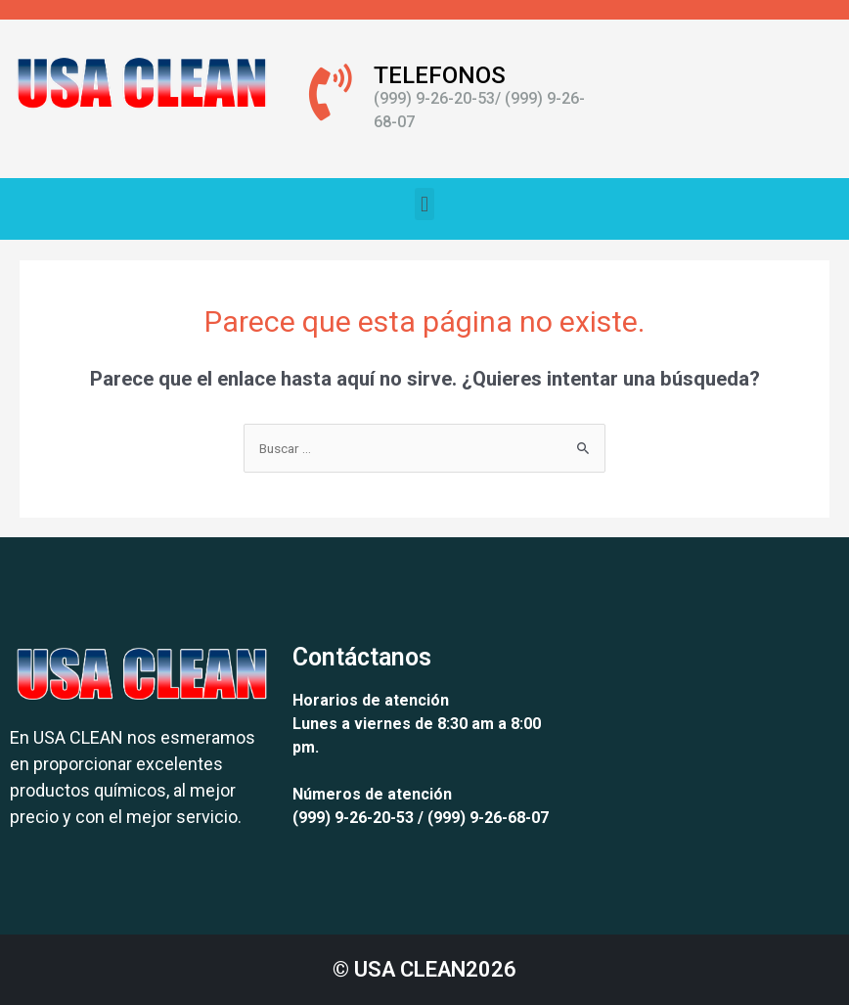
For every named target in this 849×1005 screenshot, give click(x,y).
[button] (424, 204)
